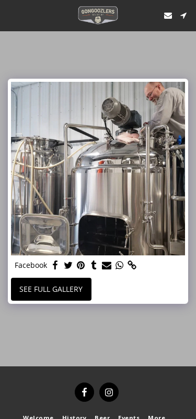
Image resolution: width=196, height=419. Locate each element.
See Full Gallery (52, 289)
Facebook (31, 265)
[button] (11, 15)
